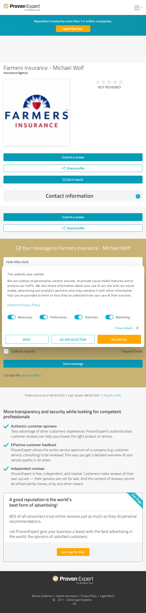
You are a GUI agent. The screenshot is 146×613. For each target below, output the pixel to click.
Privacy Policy (30, 305)
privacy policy (31, 375)
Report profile (112, 395)
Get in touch (73, 179)
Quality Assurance (66, 596)
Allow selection (73, 339)
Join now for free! (73, 552)
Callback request (23, 351)
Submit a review (73, 157)
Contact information (93, 196)
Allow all (119, 339)
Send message (73, 363)
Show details (124, 328)
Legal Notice (107, 596)
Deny (27, 339)
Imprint (12, 305)
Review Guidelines (42, 596)
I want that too (71, 28)
